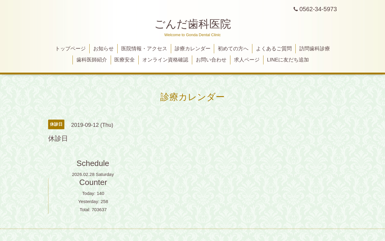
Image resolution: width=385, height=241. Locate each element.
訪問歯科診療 (314, 49)
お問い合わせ (211, 60)
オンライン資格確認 (165, 60)
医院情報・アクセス (144, 49)
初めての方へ (233, 49)
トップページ (70, 49)
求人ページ (247, 60)
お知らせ (103, 49)
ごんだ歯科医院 (192, 24)
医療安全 (124, 60)
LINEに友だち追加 (288, 60)
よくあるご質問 (274, 49)
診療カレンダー (193, 49)
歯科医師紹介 (91, 60)
